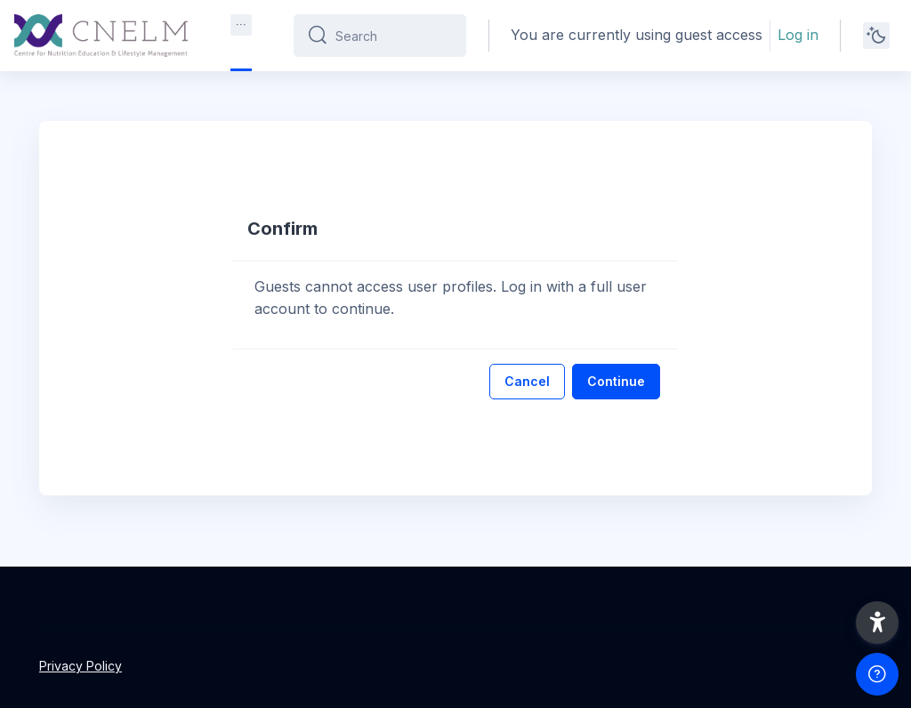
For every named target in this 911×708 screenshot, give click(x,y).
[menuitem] (241, 25)
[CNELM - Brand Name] (101, 35)
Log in (798, 35)
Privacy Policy (80, 665)
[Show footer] (877, 674)
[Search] (393, 35)
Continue (616, 381)
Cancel (527, 381)
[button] (877, 622)
